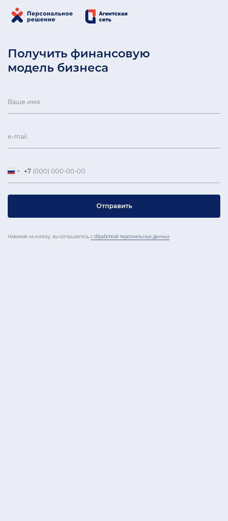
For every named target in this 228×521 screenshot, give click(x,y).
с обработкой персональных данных (130, 236)
